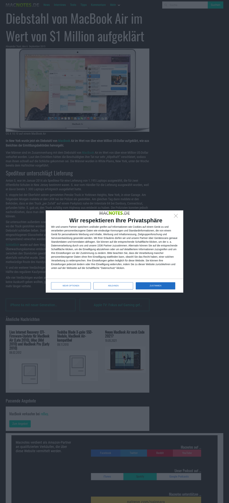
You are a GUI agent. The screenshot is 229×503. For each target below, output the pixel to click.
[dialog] (114, 251)
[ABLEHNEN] (177, 217)
